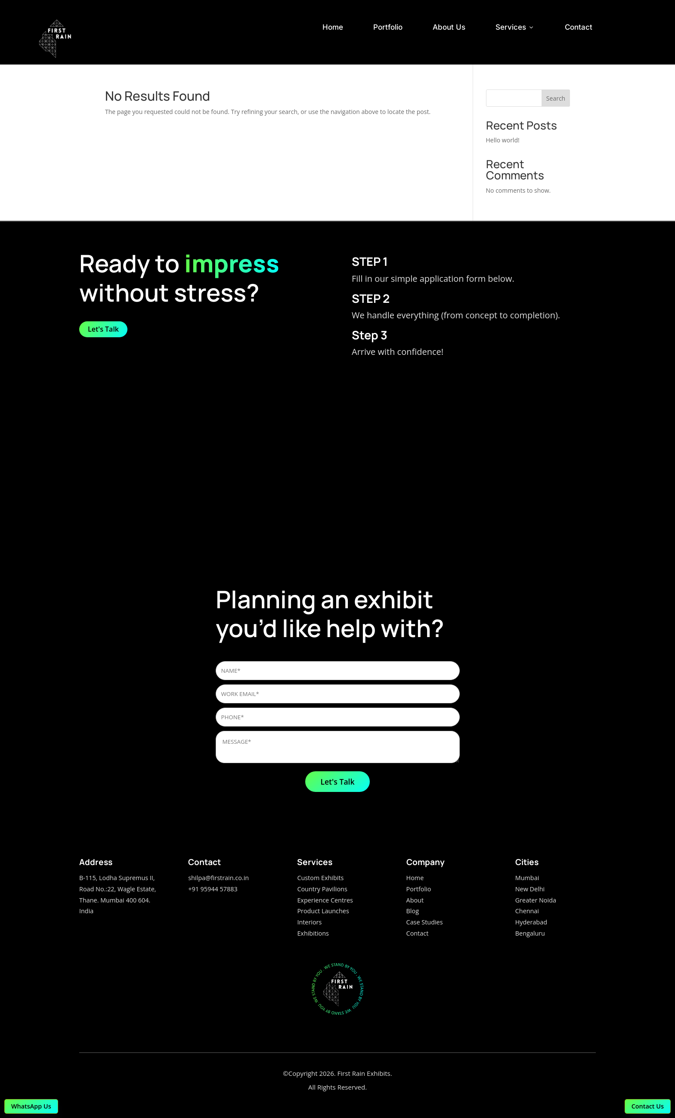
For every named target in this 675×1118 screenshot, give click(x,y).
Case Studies (424, 922)
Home (332, 27)
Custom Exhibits (320, 878)
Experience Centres (325, 900)
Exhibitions (313, 933)
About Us (449, 27)
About (415, 900)
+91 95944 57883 (212, 889)
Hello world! (503, 140)
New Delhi (530, 889)
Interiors (309, 922)
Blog (412, 911)
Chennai (527, 911)
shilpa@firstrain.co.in (218, 878)
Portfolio (388, 27)
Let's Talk (103, 329)
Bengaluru (530, 933)
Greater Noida (535, 900)
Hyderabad (531, 922)
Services (515, 27)
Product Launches (323, 911)
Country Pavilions (322, 889)
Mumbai (527, 878)
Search (555, 98)
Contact (578, 27)
